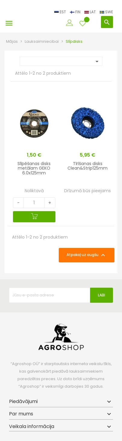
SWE (106, 11)
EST (60, 11)
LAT (90, 11)
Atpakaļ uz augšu (87, 255)
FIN (75, 11)
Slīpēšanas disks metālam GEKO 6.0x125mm (34, 168)
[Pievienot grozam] (34, 216)
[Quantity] (34, 202)
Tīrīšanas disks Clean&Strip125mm (87, 166)
